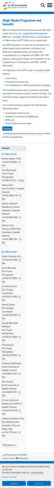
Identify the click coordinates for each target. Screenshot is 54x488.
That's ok (39, 483)
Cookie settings (9, 477)
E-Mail (21, 180)
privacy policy (37, 472)
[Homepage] (15, 9)
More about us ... (10, 445)
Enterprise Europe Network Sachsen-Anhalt (23, 133)
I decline (14, 483)
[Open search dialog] (43, 5)
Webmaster (22, 458)
